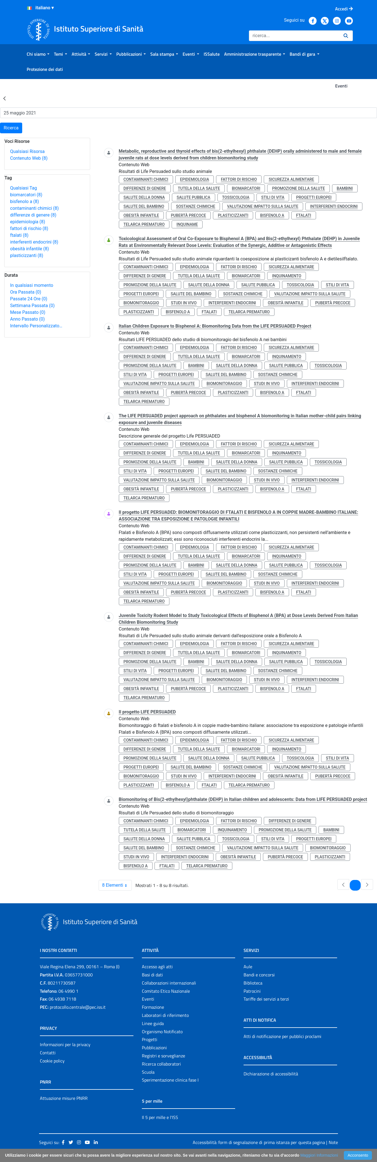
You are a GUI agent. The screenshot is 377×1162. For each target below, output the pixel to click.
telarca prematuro (144, 224)
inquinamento (286, 276)
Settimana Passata (32, 305)
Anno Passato (27, 319)
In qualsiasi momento (31, 285)
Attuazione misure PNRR (64, 1098)
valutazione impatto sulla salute (262, 206)
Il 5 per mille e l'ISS (160, 1117)
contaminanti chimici (34, 208)
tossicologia (235, 197)
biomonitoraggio (141, 303)
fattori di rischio (29, 228)
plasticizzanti (26, 255)
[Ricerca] (294, 35)
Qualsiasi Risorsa (27, 151)
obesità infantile (29, 248)
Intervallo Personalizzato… (36, 325)
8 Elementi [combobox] (117, 885)
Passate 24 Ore (28, 298)
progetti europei (313, 197)
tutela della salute (199, 188)
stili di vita (273, 197)
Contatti (48, 1052)
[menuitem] (38, 54)
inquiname (187, 224)
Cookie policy (52, 1060)
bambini (345, 188)
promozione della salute (298, 188)
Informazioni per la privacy (65, 1044)
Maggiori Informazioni (319, 1155)
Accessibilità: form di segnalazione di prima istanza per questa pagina (259, 1142)
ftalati (19, 235)
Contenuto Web (28, 158)
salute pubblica (193, 197)
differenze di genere (33, 215)
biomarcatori (26, 194)
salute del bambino (144, 206)
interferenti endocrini (34, 242)
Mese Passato (27, 312)
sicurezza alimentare (291, 179)
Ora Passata (25, 292)
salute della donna (144, 197)
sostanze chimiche (195, 206)
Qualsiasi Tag (23, 188)
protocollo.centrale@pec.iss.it (78, 1007)
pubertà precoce (188, 215)
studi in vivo (184, 303)
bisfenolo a (24, 201)
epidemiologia (27, 221)
